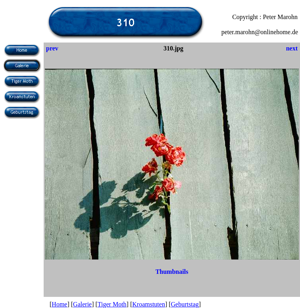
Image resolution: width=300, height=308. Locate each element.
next (292, 48)
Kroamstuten (148, 304)
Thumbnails (172, 271)
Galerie (82, 304)
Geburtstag (185, 304)
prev (52, 48)
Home (59, 304)
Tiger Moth (112, 304)
